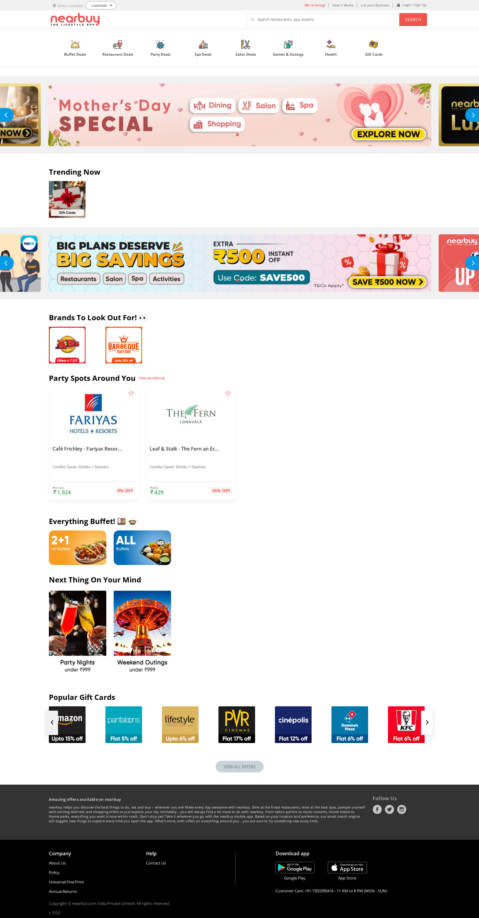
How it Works (342, 5)
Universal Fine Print (66, 882)
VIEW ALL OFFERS (240, 766)
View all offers (152, 378)
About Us (57, 863)
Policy (54, 872)
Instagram (401, 809)
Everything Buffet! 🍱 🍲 (93, 521)
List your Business (375, 5)
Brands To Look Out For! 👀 (98, 317)
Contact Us (156, 863)
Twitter (389, 809)
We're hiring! (315, 5)
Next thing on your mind (95, 579)
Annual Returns (63, 891)
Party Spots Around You (92, 378)
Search (413, 19)
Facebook (377, 809)
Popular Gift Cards (82, 697)
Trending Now (75, 172)
